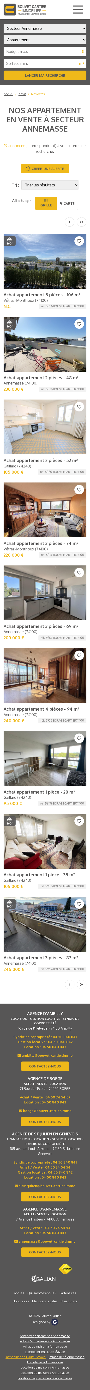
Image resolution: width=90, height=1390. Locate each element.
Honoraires (21, 1301)
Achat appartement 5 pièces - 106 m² (42, 294)
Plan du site (69, 1301)
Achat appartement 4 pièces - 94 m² (41, 709)
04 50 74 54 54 (58, 1167)
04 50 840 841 (65, 1037)
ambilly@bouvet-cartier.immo (45, 1055)
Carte (67, 203)
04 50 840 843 (54, 1047)
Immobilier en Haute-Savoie (45, 1352)
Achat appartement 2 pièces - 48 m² (41, 377)
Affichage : (22, 200)
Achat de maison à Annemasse (45, 1346)
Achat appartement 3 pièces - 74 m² (41, 543)
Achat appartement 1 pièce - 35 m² (39, 874)
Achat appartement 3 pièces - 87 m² (41, 957)
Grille (45, 203)
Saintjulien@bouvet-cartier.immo (45, 1186)
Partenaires (68, 1293)
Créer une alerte (45, 168)
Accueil (8, 94)
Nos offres (38, 94)
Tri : (15, 185)
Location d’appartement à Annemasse (45, 1378)
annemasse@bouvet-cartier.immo (45, 1241)
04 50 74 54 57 (57, 1097)
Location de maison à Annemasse (45, 1367)
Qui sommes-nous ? (41, 1293)
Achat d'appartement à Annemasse (45, 1336)
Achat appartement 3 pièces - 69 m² (41, 626)
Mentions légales (45, 1301)
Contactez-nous (45, 1066)
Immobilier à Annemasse (66, 1357)
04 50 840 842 (60, 1042)
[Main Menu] (78, 9)
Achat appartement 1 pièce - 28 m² (39, 792)
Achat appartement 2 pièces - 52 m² (41, 460)
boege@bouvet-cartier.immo (45, 1111)
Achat (22, 94)
